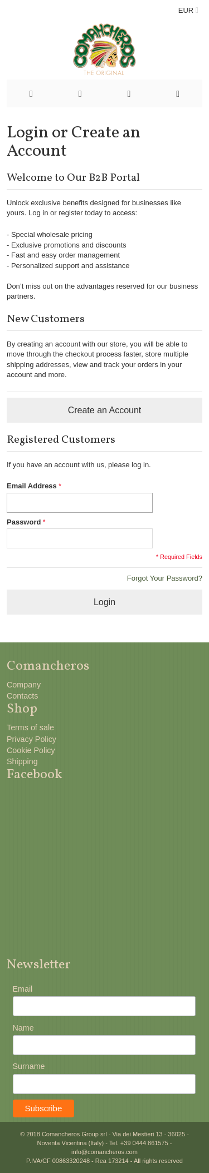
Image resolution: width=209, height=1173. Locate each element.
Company (24, 684)
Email (23, 988)
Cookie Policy (31, 750)
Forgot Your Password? (164, 578)
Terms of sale (30, 727)
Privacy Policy (31, 739)
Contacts (22, 695)
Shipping (22, 761)
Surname (29, 1066)
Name (23, 1027)
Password (24, 522)
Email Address (32, 486)
